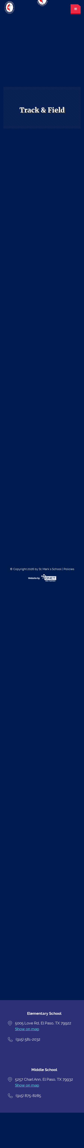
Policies (69, 569)
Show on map (27, 1029)
